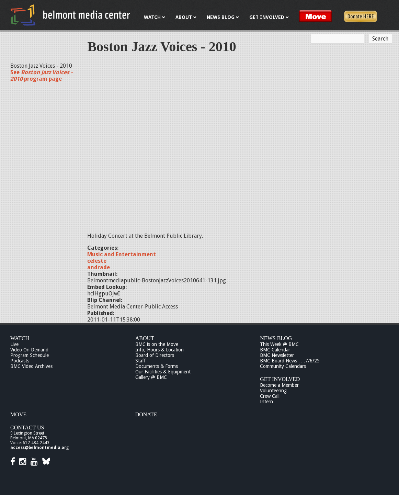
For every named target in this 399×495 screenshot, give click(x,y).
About (144, 338)
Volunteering (273, 390)
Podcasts (19, 360)
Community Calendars (283, 366)
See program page (41, 75)
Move (18, 414)
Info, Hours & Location (159, 349)
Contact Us (27, 427)
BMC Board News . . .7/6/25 (290, 360)
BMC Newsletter (277, 355)
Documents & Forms (156, 366)
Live (14, 344)
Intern (266, 401)
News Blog (276, 338)
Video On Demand (29, 349)
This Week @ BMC (279, 344)
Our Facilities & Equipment (163, 371)
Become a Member (279, 385)
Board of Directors (154, 355)
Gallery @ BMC (151, 377)
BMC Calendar (275, 349)
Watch (19, 338)
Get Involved (280, 379)
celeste (96, 261)
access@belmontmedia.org (39, 447)
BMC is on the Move (156, 344)
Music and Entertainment (121, 254)
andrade (98, 267)
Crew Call (270, 396)
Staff (140, 360)
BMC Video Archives (31, 366)
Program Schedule (29, 355)
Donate (146, 414)
